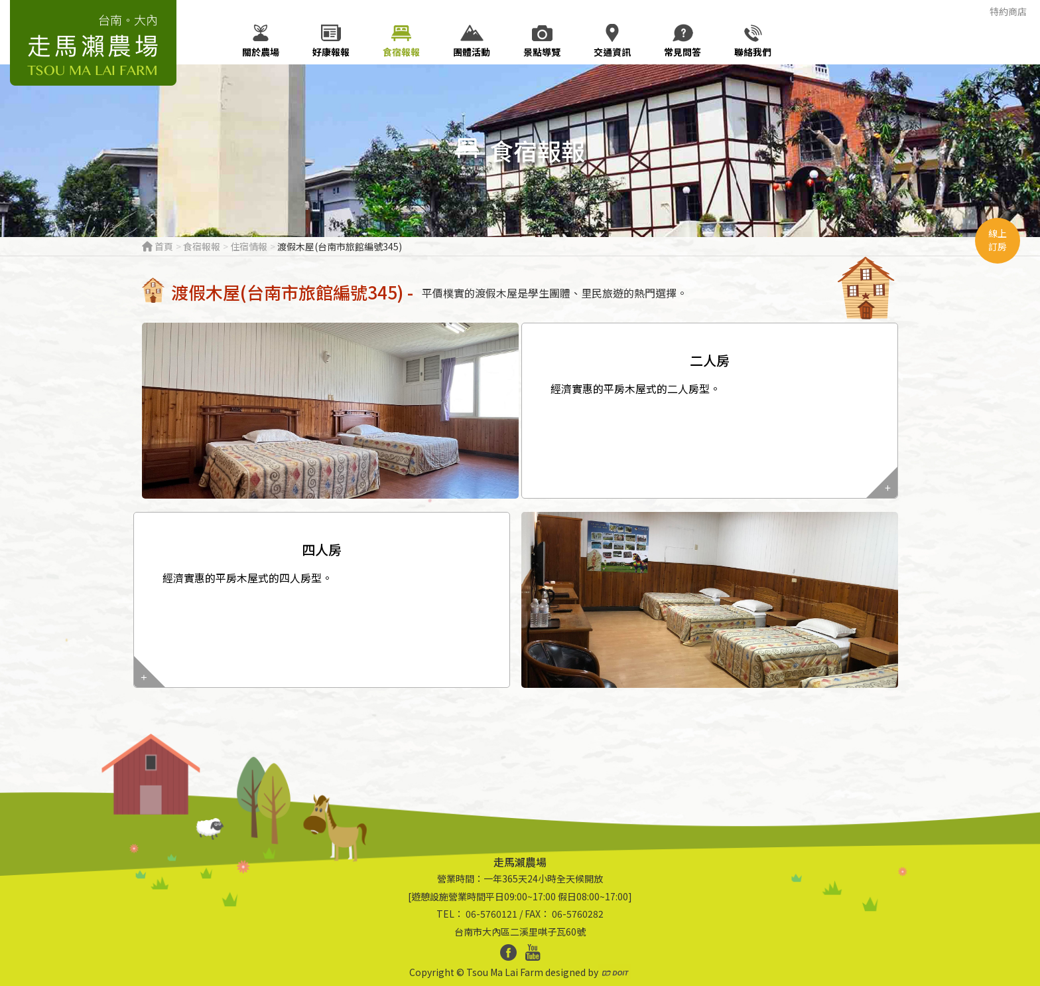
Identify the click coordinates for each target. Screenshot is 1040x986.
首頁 (157, 246)
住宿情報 (248, 246)
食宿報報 (201, 246)
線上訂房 (997, 239)
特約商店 (1008, 11)
